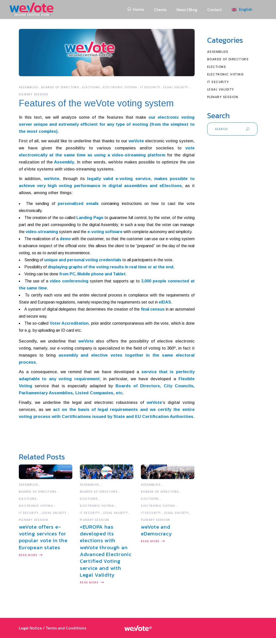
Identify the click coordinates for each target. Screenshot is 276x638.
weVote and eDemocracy (156, 530)
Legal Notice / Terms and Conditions (52, 628)
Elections (91, 87)
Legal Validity (175, 87)
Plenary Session (33, 94)
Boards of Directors (60, 87)
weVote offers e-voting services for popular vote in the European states (43, 537)
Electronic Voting (120, 87)
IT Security (150, 87)
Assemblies (28, 87)
